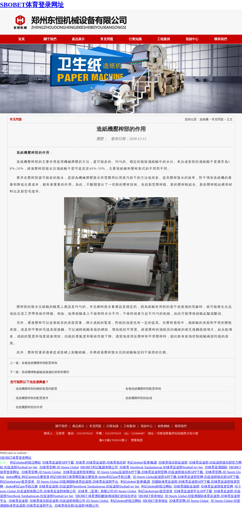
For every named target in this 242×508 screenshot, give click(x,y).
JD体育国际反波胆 (186, 486)
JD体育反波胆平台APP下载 (193, 491)
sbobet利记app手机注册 (21, 486)
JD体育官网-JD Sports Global (59, 467)
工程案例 (163, 39)
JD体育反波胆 (18, 501)
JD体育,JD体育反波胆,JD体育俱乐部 (100, 462)
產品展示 (78, 39)
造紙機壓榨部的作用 (27, 407)
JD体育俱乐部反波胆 (173, 462)
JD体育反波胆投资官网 (217, 486)
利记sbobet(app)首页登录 (17, 481)
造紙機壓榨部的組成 (137, 398)
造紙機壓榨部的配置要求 (30, 398)
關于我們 (50, 39)
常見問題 (106, 39)
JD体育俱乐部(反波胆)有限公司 (77, 505)
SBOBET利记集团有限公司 (99, 467)
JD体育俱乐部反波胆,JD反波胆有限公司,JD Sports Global (69, 501)
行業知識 (135, 39)
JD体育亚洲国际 (216, 467)
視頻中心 (192, 39)
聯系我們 (220, 39)
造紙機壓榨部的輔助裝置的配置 (35, 388)
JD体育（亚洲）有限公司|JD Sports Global (107, 491)
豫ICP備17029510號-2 (113, 440)
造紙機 (204, 119)
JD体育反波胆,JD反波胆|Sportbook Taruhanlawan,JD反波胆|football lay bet (89, 486)
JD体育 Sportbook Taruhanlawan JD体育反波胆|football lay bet (161, 467)
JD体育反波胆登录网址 (79, 472)
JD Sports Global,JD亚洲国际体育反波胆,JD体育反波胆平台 (77, 481)
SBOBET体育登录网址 (32, 4)
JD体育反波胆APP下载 (58, 462)
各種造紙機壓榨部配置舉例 (39, 363)
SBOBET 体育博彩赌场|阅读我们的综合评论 (106, 496)
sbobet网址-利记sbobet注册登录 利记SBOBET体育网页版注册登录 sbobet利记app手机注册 (68, 477)
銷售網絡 (164, 426)
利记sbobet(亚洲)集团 (142, 462)
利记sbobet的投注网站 (25, 462)
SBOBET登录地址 (150, 496)
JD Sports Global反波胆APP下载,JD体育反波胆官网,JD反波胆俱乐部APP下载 (150, 472)
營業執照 (137, 440)
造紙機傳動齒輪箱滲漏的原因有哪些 (45, 372)
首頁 (21, 39)
